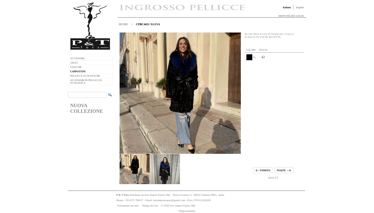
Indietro (265, 170)
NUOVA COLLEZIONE (86, 108)
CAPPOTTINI (78, 71)
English (300, 7)
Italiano (287, 7)
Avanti (281, 170)
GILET (74, 62)
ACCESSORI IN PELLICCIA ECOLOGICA (86, 81)
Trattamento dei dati (128, 205)
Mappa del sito (150, 205)
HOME (123, 24)
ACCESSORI (77, 58)
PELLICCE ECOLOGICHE (85, 75)
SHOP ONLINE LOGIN (291, 16)
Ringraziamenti (187, 210)
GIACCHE (76, 67)
